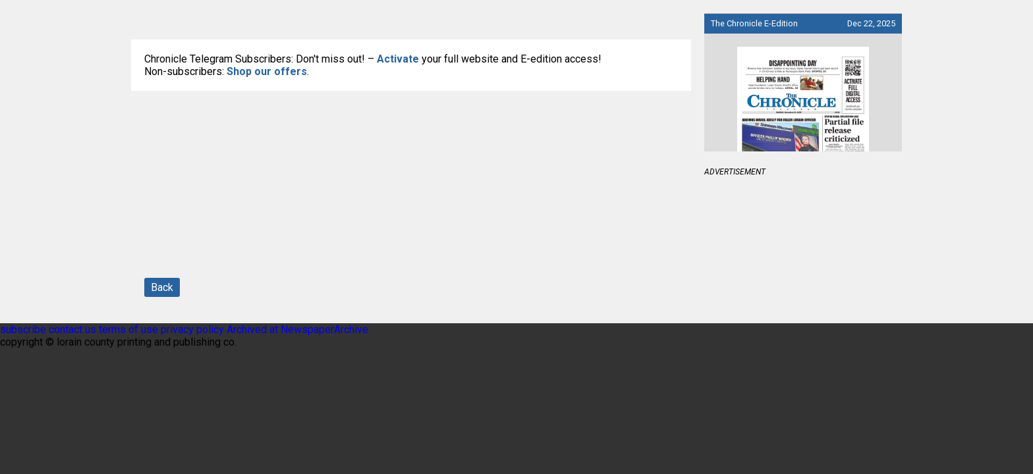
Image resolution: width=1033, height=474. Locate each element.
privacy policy (192, 329)
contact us (72, 329)
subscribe (23, 329)
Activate (398, 59)
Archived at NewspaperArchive (297, 329)
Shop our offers (267, 71)
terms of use (130, 329)
